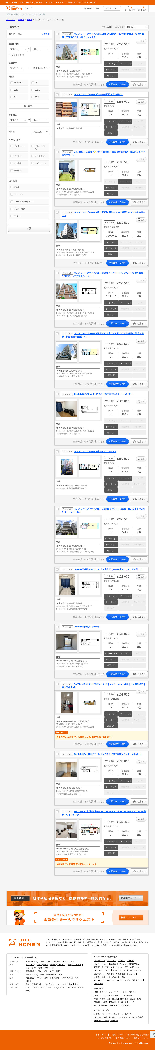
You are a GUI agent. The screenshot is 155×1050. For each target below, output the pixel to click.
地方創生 (128, 1014)
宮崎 (74, 987)
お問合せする (117, 84)
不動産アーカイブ (134, 970)
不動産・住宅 (99, 961)
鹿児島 (80, 987)
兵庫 (64, 978)
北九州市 (33, 987)
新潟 (28, 971)
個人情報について (123, 1038)
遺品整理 (139, 1017)
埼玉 (69, 965)
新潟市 (33, 971)
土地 (108, 999)
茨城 (40, 968)
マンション (111, 961)
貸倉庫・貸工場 (116, 1002)
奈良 (77, 978)
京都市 (56, 978)
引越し (109, 1014)
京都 (51, 978)
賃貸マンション (106, 992)
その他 (109, 1005)
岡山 (33, 984)
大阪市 (29, 20)
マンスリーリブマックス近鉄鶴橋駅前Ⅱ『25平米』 (98, 94)
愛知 (28, 974)
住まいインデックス (102, 970)
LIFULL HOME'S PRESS (104, 980)
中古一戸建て (99, 999)
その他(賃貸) (99, 1005)
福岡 (28, 987)
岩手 (48, 961)
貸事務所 (98, 1002)
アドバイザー (110, 967)
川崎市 (53, 965)
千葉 (28, 968)
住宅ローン (134, 967)
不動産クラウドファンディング (121, 1017)
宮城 (54, 961)
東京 (28, 965)
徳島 (64, 984)
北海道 (28, 961)
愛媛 (76, 984)
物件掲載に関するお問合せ (138, 1035)
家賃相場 (110, 974)
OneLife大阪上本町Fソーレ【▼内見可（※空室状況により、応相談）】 (108, 754)
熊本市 (60, 987)
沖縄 (28, 991)
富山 (40, 971)
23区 (32, 965)
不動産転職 (98, 984)
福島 (72, 961)
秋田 (66, 961)
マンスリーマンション (122, 1005)
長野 (58, 971)
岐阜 (42, 974)
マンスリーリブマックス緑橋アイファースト (95, 451)
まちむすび (131, 974)
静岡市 (53, 974)
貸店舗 (132, 999)
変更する (45, 34)
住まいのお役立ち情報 (116, 977)
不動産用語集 (99, 977)
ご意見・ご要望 (116, 1035)
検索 (29, 228)
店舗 (139, 999)
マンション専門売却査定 (129, 964)
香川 (70, 984)
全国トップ (10, 20)
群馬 (46, 968)
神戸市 (69, 978)
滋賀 (46, 978)
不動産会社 (120, 974)
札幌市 (34, 961)
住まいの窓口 (123, 967)
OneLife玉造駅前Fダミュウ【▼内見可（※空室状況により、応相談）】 (108, 569)
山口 (59, 984)
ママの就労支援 (100, 1017)
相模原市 (61, 965)
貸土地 (115, 999)
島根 (28, 984)
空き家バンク (99, 974)
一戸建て (121, 961)
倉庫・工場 (129, 1002)
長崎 (49, 987)
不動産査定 (113, 964)
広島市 (51, 984)
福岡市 (42, 987)
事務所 (106, 1002)
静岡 (48, 974)
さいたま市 (76, 965)
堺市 (39, 978)
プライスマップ (118, 970)
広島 (46, 984)
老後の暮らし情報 (101, 1021)
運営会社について (141, 1038)
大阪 (28, 978)
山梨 (52, 971)
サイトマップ (101, 1035)
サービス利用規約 (104, 1038)
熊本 (55, 987)
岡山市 (38, 984)
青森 (42, 961)
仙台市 (59, 961)
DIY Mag (119, 980)
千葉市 (33, 968)
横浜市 (45, 965)
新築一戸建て (128, 996)
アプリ (127, 980)
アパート (117, 992)
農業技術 (114, 1021)
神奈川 (39, 965)
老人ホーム (118, 1014)
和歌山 (28, 981)
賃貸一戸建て (128, 992)
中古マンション (115, 996)
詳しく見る (138, 84)
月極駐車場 (123, 999)
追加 (142, 41)
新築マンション (100, 996)
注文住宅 (130, 961)
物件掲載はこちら (91, 8)
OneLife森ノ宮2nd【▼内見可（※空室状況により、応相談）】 (104, 394)
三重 (60, 974)
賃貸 (96, 992)
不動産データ (137, 980)
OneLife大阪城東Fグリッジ (87, 627)
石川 (46, 971)
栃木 (52, 968)
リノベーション (100, 964)
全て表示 (28, 106)
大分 (68, 987)
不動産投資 (98, 967)
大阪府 (21, 20)
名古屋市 (33, 974)
